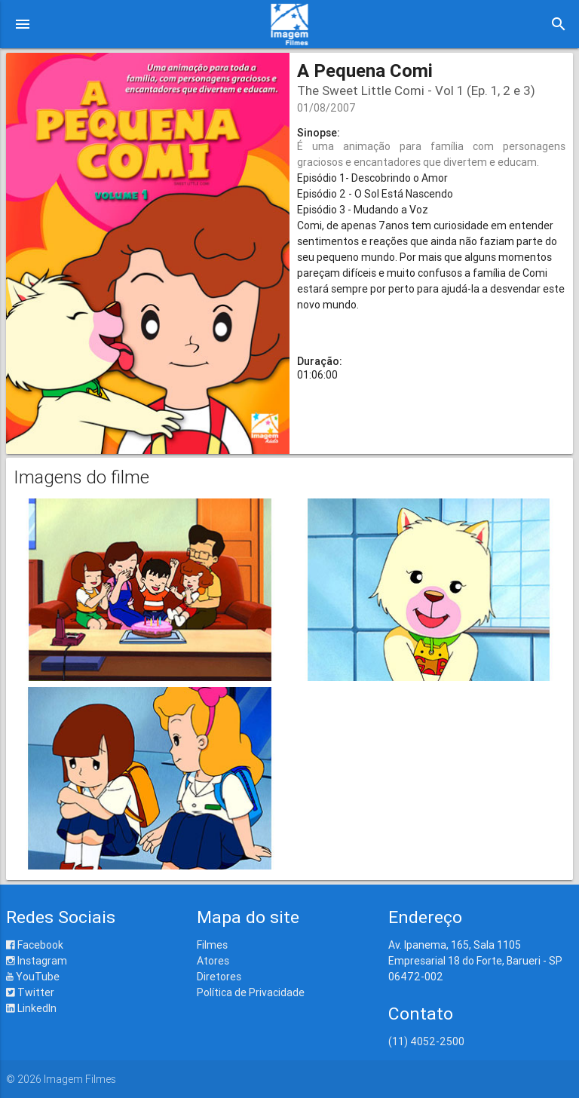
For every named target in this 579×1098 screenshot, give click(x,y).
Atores (213, 961)
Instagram (36, 961)
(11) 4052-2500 (426, 1041)
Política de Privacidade (251, 992)
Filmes (212, 945)
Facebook (34, 945)
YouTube (33, 976)
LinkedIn (31, 1008)
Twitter (30, 992)
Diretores (219, 976)
